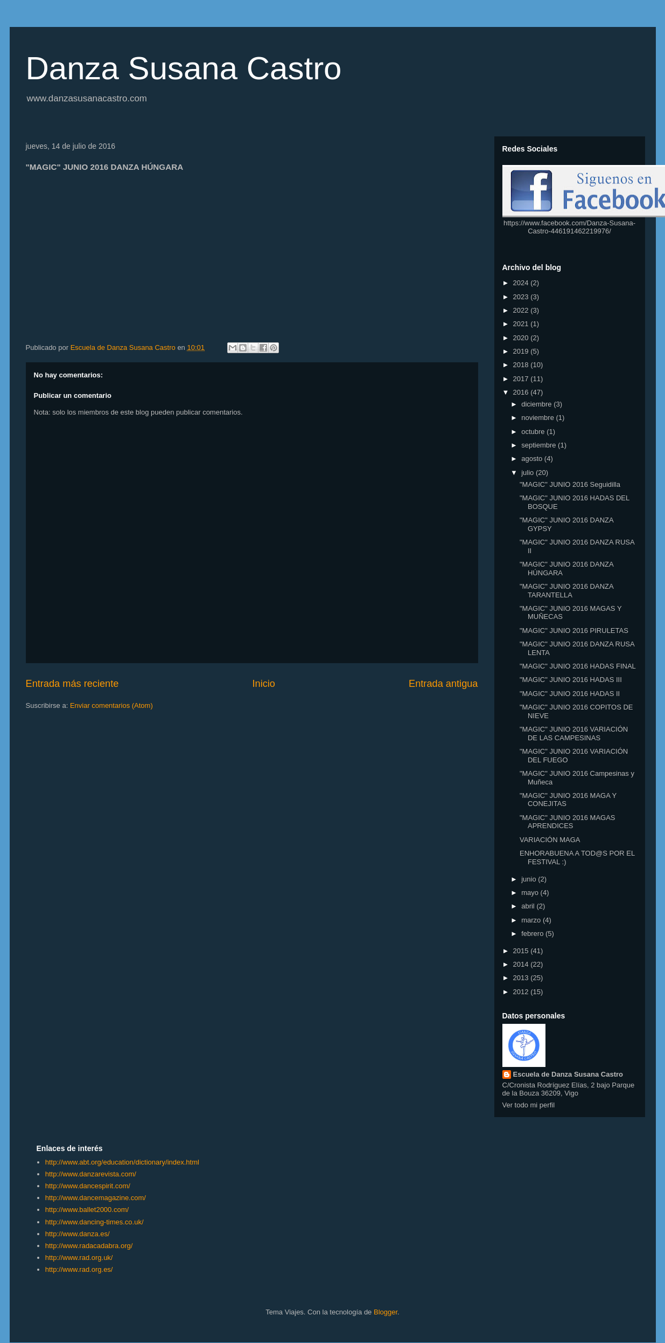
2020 (522, 338)
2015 (522, 951)
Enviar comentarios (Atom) (111, 705)
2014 (522, 964)
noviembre (538, 418)
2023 (522, 297)
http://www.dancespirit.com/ (87, 1186)
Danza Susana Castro (184, 68)
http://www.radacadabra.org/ (89, 1246)
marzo (532, 920)
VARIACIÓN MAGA (550, 840)
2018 (522, 365)
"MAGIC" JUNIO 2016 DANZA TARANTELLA (566, 590)
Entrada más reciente (72, 683)
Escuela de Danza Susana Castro (568, 1074)
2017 (522, 379)
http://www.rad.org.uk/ (79, 1258)
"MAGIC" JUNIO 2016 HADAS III (571, 680)
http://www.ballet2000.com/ (87, 1210)
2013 (522, 978)
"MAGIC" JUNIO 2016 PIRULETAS (574, 630)
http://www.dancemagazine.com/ (95, 1198)
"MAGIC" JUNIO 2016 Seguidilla (570, 484)
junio (529, 879)
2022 (522, 310)
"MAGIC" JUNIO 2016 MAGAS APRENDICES (567, 822)
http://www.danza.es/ (77, 1234)
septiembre (539, 445)
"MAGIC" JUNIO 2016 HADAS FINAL (578, 666)
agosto (532, 458)
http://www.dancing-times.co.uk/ (94, 1222)
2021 (522, 324)
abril (528, 906)
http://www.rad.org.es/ (79, 1269)
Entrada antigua (443, 683)
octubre (534, 432)
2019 (522, 351)
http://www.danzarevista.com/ (90, 1174)
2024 (522, 283)
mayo (530, 893)
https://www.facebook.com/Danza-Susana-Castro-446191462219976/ (569, 227)
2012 (522, 992)
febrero (533, 933)
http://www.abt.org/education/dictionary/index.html (122, 1162)
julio (528, 473)
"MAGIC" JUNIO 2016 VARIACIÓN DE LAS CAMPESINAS (574, 733)
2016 (522, 392)
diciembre (537, 404)
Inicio (263, 683)
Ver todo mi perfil (528, 1105)
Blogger (385, 1312)
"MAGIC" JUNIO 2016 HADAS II (570, 694)
